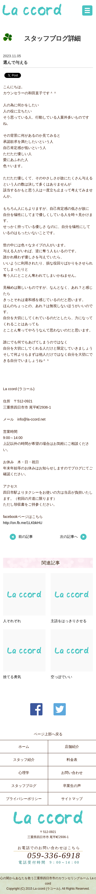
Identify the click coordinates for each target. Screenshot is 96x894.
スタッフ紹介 (24, 760)
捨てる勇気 (12, 677)
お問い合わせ (72, 773)
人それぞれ (12, 621)
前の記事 (21, 537)
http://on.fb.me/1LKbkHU (22, 523)
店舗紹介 (72, 747)
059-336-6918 (53, 855)
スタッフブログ (23, 786)
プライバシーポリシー (24, 799)
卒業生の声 (72, 786)
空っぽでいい (61, 677)
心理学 (23, 773)
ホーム (23, 747)
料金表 (72, 760)
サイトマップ (72, 799)
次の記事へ (73, 537)
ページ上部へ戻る (48, 734)
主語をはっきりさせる (69, 621)
